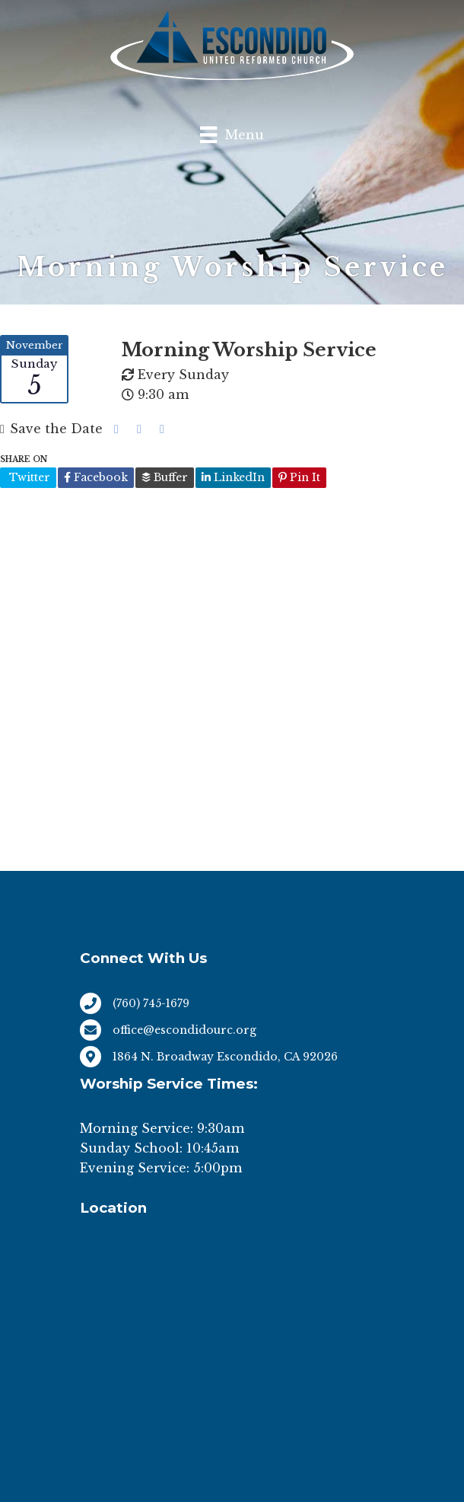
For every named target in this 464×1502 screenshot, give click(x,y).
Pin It (299, 477)
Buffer (164, 477)
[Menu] (231, 134)
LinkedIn (233, 477)
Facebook (96, 477)
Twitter (28, 477)
